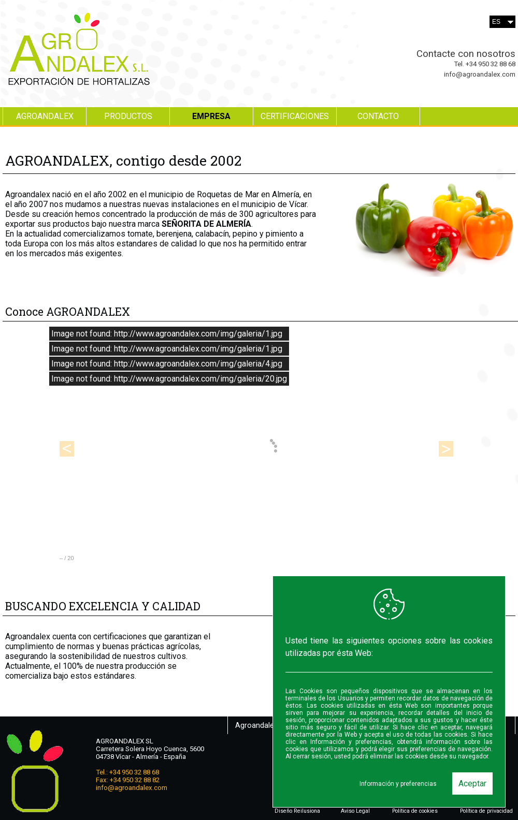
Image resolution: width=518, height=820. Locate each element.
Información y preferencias (398, 783)
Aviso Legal (355, 811)
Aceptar (472, 783)
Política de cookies (415, 811)
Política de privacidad (486, 811)
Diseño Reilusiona (297, 811)
